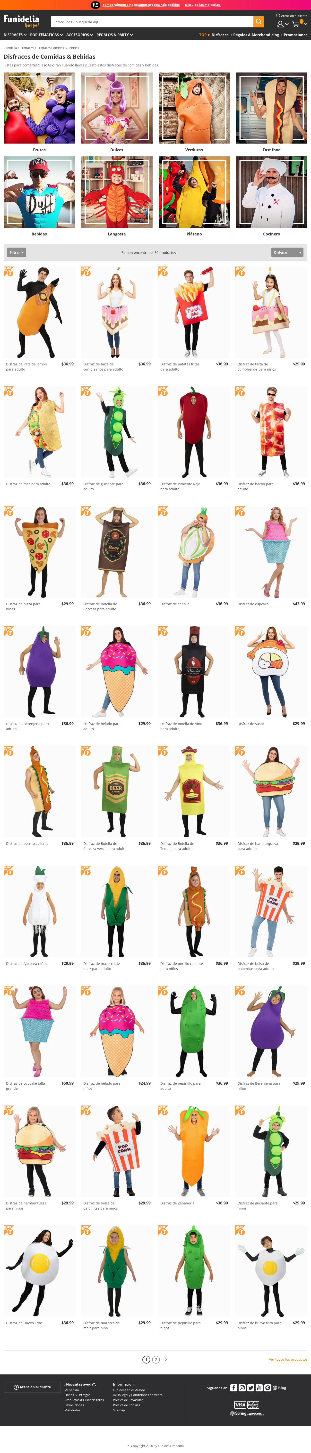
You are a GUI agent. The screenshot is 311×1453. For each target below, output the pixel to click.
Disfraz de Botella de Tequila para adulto (177, 846)
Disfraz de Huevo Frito (24, 1323)
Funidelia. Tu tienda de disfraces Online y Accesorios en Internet (21, 21)
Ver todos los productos (288, 1359)
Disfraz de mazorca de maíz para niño (101, 1325)
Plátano (194, 234)
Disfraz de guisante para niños (258, 1206)
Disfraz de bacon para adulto (256, 486)
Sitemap (119, 1410)
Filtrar (15, 252)
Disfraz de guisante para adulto (103, 486)
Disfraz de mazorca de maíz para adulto (101, 966)
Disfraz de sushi (251, 723)
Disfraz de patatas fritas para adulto (179, 366)
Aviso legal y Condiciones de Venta (138, 1395)
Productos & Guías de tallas (84, 1400)
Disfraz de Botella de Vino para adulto (181, 726)
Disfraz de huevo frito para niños (259, 1325)
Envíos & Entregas (77, 1395)
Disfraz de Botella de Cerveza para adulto (100, 606)
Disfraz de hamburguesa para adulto (258, 846)
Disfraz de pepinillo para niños (180, 1325)
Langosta (117, 234)
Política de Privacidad (128, 1400)
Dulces (116, 150)
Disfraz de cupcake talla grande (25, 1086)
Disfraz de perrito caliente (27, 843)
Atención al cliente (32, 1386)
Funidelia (10, 48)
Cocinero (271, 234)
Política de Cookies (126, 1405)
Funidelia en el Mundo (129, 1390)
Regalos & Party (112, 34)
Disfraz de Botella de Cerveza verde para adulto (104, 846)
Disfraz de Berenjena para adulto (27, 726)
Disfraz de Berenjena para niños (259, 1086)
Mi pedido (71, 1390)
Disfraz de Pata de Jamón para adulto (26, 366)
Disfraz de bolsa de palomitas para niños (100, 1206)
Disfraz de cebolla (175, 604)
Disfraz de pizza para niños (23, 606)
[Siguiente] (166, 1360)
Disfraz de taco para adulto (28, 484)
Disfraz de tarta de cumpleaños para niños (257, 366)
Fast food (272, 150)
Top (203, 34)
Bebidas (39, 234)
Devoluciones (74, 1405)
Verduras (194, 150)
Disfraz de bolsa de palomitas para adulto (256, 966)
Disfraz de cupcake (253, 604)
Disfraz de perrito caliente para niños (181, 966)
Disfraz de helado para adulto (102, 726)
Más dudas (72, 1410)
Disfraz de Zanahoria (177, 1203)
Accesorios (77, 34)
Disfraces (13, 34)
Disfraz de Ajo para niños (26, 963)
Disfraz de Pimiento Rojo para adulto (180, 486)
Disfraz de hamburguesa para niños (26, 1206)
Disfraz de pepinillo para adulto (180, 1086)
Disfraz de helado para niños (102, 1086)
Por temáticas (44, 34)
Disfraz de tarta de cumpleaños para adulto (103, 366)
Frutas (39, 150)
